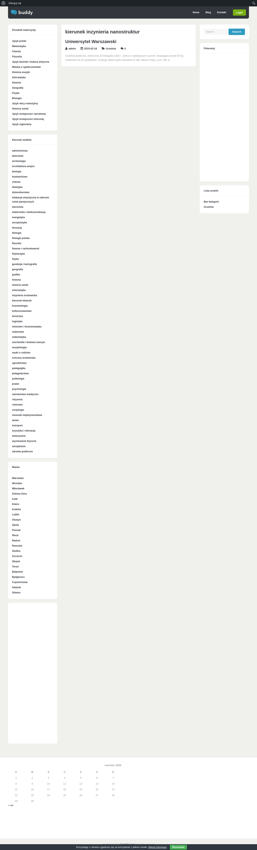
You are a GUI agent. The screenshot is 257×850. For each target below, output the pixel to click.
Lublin (15, 514)
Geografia (17, 87)
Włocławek (18, 488)
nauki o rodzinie (21, 352)
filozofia (16, 243)
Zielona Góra (19, 493)
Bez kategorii (211, 201)
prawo (15, 383)
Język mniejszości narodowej (29, 113)
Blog (208, 12)
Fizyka (15, 93)
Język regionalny (22, 124)
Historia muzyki (21, 72)
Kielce (15, 504)
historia (16, 279)
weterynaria (18, 436)
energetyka (18, 217)
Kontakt (221, 12)
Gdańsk (16, 587)
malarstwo (18, 331)
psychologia (19, 389)
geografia (17, 269)
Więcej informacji (157, 847)
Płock (15, 535)
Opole (15, 525)
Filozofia (17, 56)
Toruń (15, 566)
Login (239, 12)
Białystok (17, 571)
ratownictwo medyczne (25, 394)
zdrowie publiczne (22, 451)
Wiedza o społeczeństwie (26, 67)
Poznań (16, 530)
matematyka (19, 337)
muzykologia (19, 347)
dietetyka (17, 187)
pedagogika (18, 368)
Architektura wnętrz (23, 166)
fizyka (15, 259)
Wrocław (17, 483)
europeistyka (19, 222)
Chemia (16, 51)
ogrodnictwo (19, 363)
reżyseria (17, 399)
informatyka (19, 290)
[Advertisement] (32, 675)
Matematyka (19, 46)
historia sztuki (20, 285)
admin (72, 48)
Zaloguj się (14, 3)
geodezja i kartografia (24, 264)
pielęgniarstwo (20, 373)
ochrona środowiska (24, 357)
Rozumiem (178, 847)
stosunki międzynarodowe (27, 415)
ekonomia (17, 207)
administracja (20, 150)
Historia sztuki (20, 108)
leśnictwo (17, 316)
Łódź (15, 499)
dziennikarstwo (21, 192)
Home (196, 12)
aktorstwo (17, 156)
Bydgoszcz (18, 577)
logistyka (17, 321)
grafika (16, 274)
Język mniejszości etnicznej (28, 119)
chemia (16, 182)
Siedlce (16, 551)
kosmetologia (20, 305)
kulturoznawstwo (22, 311)
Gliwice (16, 592)
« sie (10, 805)
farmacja (17, 227)
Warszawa (18, 478)
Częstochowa (20, 582)
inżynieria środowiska (24, 295)
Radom (16, 540)
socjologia (18, 409)
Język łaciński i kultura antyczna (30, 61)
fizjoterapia (18, 253)
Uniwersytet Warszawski (90, 41)
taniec (15, 420)
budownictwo (20, 176)
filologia (16, 233)
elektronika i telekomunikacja (29, 212)
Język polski (19, 41)
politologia (18, 378)
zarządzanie (18, 446)
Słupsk (16, 561)
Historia (16, 82)
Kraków (16, 509)
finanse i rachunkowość (25, 248)
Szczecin (17, 556)
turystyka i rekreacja (23, 430)
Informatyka (19, 77)
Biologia (16, 98)
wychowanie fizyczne (24, 441)
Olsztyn (16, 519)
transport (17, 425)
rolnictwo (17, 404)
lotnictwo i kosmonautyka (27, 326)
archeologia (18, 161)
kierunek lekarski (22, 300)
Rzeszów (17, 545)
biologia (16, 171)
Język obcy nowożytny (25, 103)
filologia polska (21, 238)
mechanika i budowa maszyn (28, 342)
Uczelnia (111, 48)
